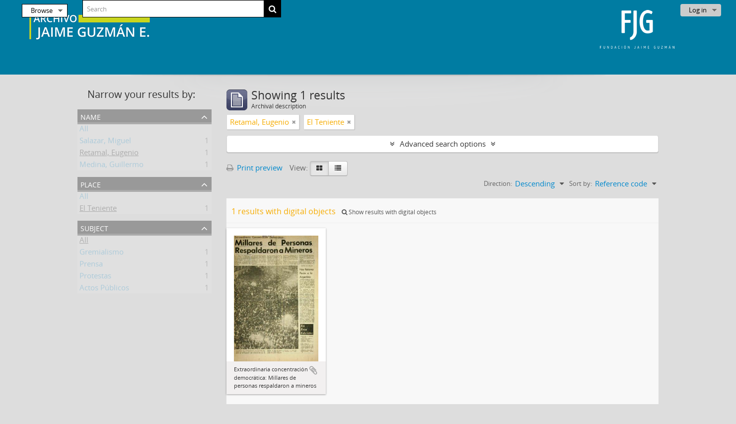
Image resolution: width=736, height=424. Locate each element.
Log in (698, 9)
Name (90, 116)
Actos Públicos (104, 289)
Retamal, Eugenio (109, 154)
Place (90, 183)
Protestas (95, 277)
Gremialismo (101, 253)
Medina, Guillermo (111, 166)
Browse (42, 10)
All (83, 130)
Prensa (91, 265)
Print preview (254, 167)
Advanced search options (443, 144)
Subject (94, 227)
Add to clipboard (313, 370)
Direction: (498, 183)
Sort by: (580, 183)
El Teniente (98, 210)
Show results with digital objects (389, 212)
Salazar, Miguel (105, 142)
